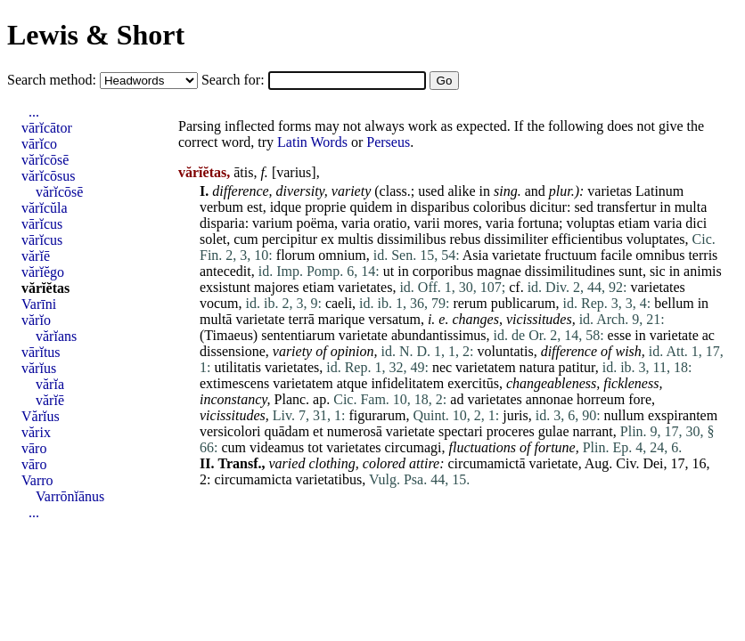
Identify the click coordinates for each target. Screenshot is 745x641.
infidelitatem (407, 383)
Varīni (38, 304)
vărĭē (35, 256)
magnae (499, 271)
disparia (222, 223)
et (318, 431)
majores (276, 287)
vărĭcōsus (48, 175)
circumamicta (252, 479)
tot (315, 447)
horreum (601, 399)
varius (293, 172)
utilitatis (237, 367)
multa (691, 207)
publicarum (523, 303)
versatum (394, 319)
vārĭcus (41, 223)
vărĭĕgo (42, 272)
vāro (33, 448)
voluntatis (506, 351)
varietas (609, 191)
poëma (315, 223)
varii (426, 223)
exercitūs (473, 383)
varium (272, 223)
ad (456, 399)
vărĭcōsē (45, 159)
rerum (470, 303)
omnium (341, 255)
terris (702, 255)
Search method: (53, 79)
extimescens (234, 383)
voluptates (655, 239)
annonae (549, 399)
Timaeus (228, 335)
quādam (286, 431)
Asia (475, 255)
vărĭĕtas (45, 288)
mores (461, 223)
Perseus (388, 142)
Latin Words (312, 142)
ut (388, 271)
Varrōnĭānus (70, 496)
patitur (577, 367)
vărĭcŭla (44, 207)
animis (703, 271)
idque (286, 207)
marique (341, 319)
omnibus (659, 255)
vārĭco (39, 143)
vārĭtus (41, 352)
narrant (593, 431)
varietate (516, 255)
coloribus (500, 207)
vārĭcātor (46, 127)
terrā (302, 319)
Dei (653, 463)
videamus (277, 447)
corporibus (443, 271)
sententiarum (298, 335)
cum (245, 239)
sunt (630, 271)
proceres (511, 431)
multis (355, 239)
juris (515, 415)
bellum (673, 303)
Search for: (234, 79)
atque (352, 383)
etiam (634, 223)
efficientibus (587, 239)
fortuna (538, 223)
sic (658, 271)
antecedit (225, 271)
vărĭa (50, 384)
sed (583, 207)
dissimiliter (516, 239)
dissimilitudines (570, 271)
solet (213, 239)
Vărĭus (40, 416)
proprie (325, 207)
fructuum (570, 255)
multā (216, 319)
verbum (221, 207)
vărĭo (36, 320)
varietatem (485, 367)
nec (442, 367)
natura (537, 367)
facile (617, 255)
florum (295, 255)
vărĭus (38, 368)
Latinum (659, 191)
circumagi (413, 447)
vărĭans (56, 336)
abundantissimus (439, 335)
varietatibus (329, 479)
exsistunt (225, 287)
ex (327, 239)
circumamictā (487, 463)
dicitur (548, 207)
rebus (464, 239)
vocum (219, 303)
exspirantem (682, 415)
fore (639, 399)
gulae (553, 431)
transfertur (627, 207)
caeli (338, 303)
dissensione (233, 351)
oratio (389, 223)
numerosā (354, 431)
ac (708, 335)
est (255, 207)
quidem (370, 207)
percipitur (289, 239)
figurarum (376, 415)
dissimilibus (411, 239)
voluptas (590, 223)
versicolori (230, 431)
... (34, 111)
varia (355, 223)
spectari (460, 431)
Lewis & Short (95, 35)
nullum (624, 415)
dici (696, 223)
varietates (365, 287)
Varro (37, 480)
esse (620, 335)
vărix (36, 432)
